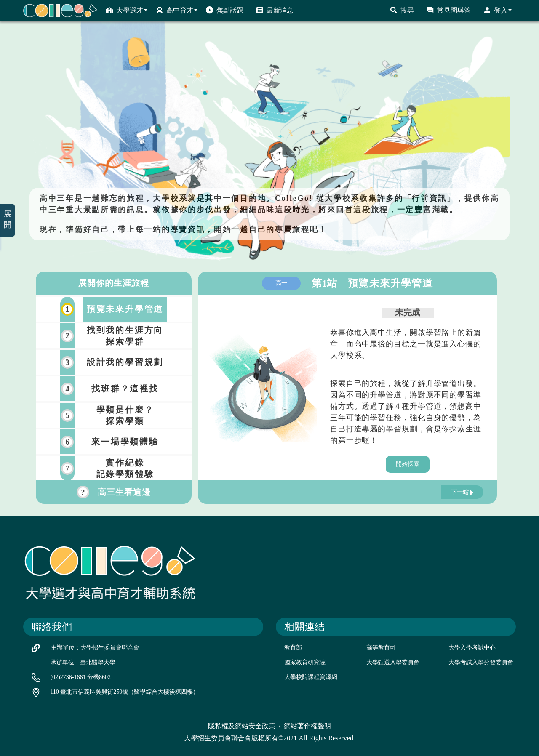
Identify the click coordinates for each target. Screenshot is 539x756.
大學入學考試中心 (472, 647)
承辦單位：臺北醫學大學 (83, 662)
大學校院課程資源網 (310, 677)
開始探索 (407, 464)
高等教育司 (381, 647)
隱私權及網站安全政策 (241, 725)
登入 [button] (497, 10)
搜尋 (402, 10)
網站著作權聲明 (307, 725)
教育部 (293, 647)
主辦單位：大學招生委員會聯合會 (95, 647)
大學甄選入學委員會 (392, 662)
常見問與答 (449, 10)
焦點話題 (224, 10)
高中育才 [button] (176, 10)
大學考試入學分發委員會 (480, 662)
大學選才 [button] (126, 10)
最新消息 (275, 10)
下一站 (462, 493)
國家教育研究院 (305, 662)
